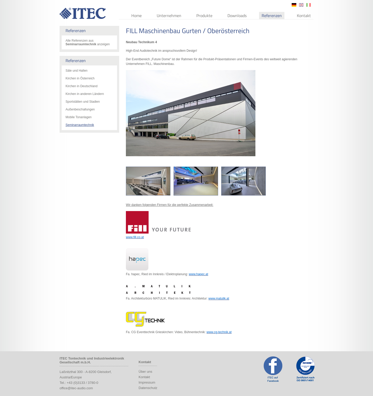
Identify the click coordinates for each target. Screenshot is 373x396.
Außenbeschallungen (80, 109)
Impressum (147, 382)
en (301, 5)
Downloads (237, 15)
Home (136, 15)
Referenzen (272, 15)
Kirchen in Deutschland (81, 86)
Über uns (145, 371)
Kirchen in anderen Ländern (85, 94)
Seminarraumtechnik (80, 125)
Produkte (204, 15)
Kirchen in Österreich (80, 78)
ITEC (83, 13)
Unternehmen (169, 15)
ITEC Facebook (273, 369)
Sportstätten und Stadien (83, 101)
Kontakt (304, 15)
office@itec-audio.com (76, 388)
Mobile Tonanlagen (79, 117)
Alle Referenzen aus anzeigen (88, 42)
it (308, 5)
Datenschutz (148, 388)
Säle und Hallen (77, 70)
